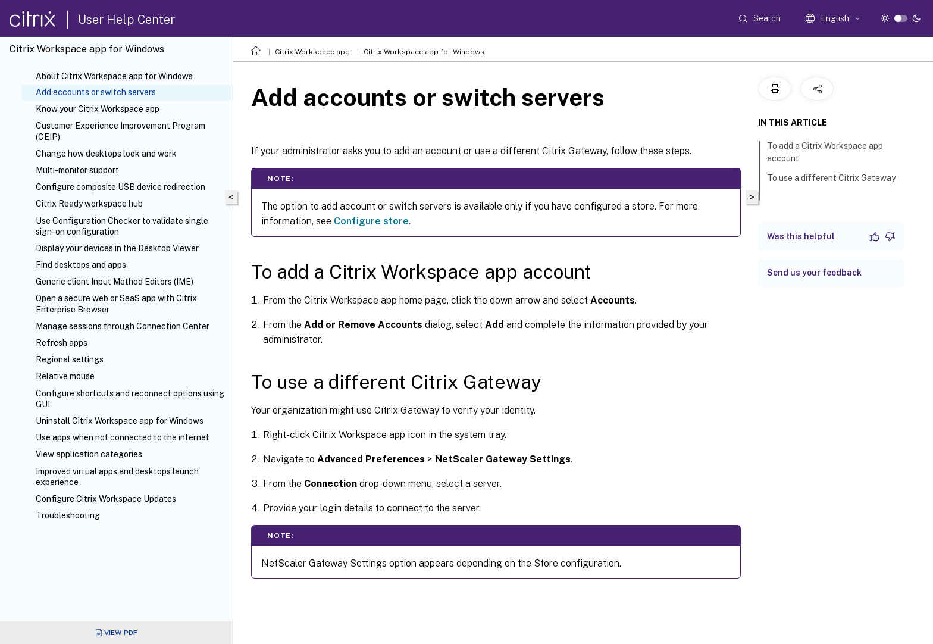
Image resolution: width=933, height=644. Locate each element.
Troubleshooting (68, 515)
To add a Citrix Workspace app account (825, 152)
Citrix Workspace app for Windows (424, 52)
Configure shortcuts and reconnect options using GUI (130, 399)
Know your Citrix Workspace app (97, 109)
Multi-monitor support (77, 170)
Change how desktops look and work (106, 153)
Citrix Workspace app (312, 52)
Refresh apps (61, 343)
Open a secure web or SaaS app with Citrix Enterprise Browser (116, 303)
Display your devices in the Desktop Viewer (117, 248)
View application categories (89, 454)
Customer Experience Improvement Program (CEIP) (120, 131)
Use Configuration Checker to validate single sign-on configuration (122, 226)
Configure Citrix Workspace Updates (106, 499)
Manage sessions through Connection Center (122, 326)
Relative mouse (65, 376)
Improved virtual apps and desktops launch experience (117, 477)
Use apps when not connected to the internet (122, 437)
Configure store (371, 221)
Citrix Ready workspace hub (89, 203)
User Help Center (126, 19)
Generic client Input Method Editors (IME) (114, 281)
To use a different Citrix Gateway (831, 183)
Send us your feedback (814, 272)
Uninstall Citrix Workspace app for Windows (119, 421)
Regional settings (70, 359)
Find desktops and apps (81, 265)
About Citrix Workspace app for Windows (114, 76)
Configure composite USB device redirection (120, 187)
